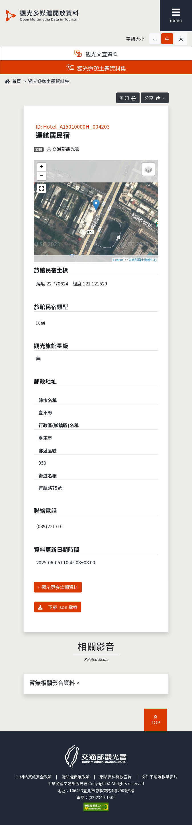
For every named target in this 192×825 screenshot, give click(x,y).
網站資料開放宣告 (116, 776)
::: (16, 776)
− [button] (42, 176)
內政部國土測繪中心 (142, 260)
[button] (154, 38)
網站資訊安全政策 (36, 776)
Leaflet (118, 260)
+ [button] (42, 167)
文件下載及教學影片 (159, 776)
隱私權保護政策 (76, 776)
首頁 (13, 81)
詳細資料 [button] (69, 587)
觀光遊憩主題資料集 (48, 81)
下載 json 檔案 (57, 607)
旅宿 (38, 149)
